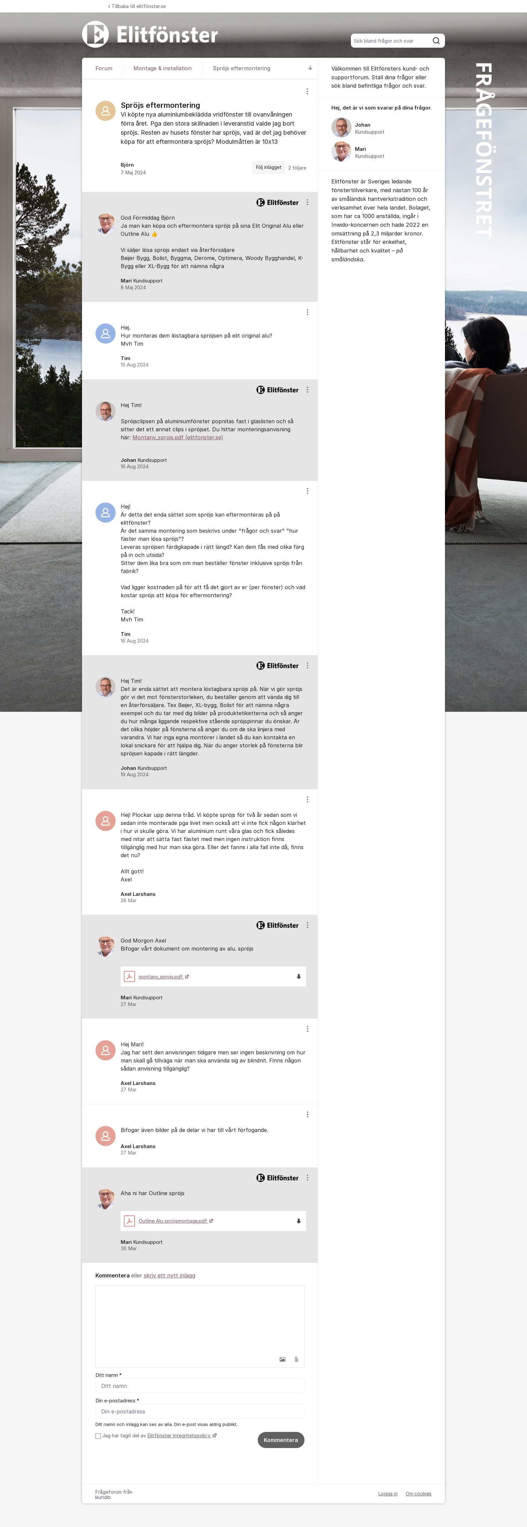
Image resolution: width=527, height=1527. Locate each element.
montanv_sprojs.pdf (154, 976)
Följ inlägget (269, 167)
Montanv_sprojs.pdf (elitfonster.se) (177, 437)
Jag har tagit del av (158, 1436)
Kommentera (281, 1440)
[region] (200, 135)
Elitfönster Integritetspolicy (179, 1436)
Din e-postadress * (117, 1401)
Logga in (388, 1493)
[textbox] (200, 1319)
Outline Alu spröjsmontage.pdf (166, 1221)
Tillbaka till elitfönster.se (137, 6)
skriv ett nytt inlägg (169, 1275)
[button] (282, 1359)
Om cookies (419, 1493)
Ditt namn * (108, 1375)
